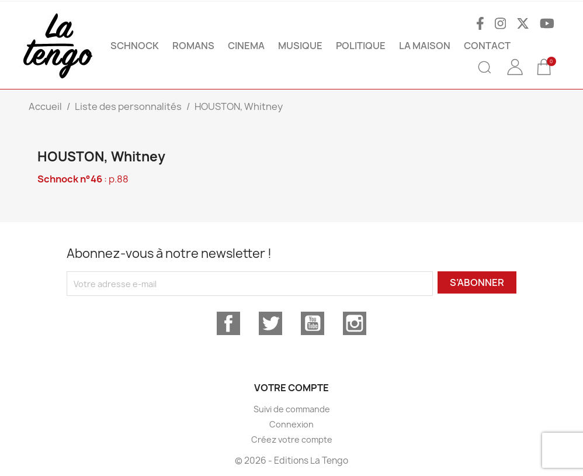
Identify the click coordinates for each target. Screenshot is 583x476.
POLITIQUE (361, 45)
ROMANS (193, 45)
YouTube (312, 323)
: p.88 (83, 179)
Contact (487, 45)
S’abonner (477, 282)
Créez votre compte (291, 439)
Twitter (270, 323)
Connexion (291, 424)
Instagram (354, 323)
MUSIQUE (300, 45)
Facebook (228, 323)
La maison (424, 45)
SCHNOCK (134, 45)
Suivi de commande (292, 409)
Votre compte (291, 387)
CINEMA (246, 45)
